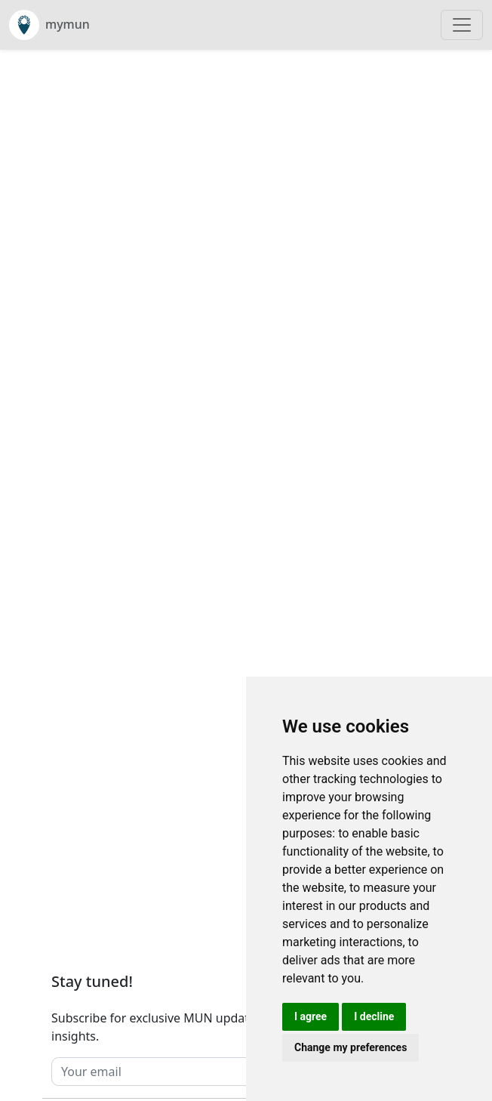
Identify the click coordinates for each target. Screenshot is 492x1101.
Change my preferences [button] (350, 1047)
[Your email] (215, 1071)
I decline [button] (374, 1016)
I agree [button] (310, 1016)
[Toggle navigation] (462, 25)
